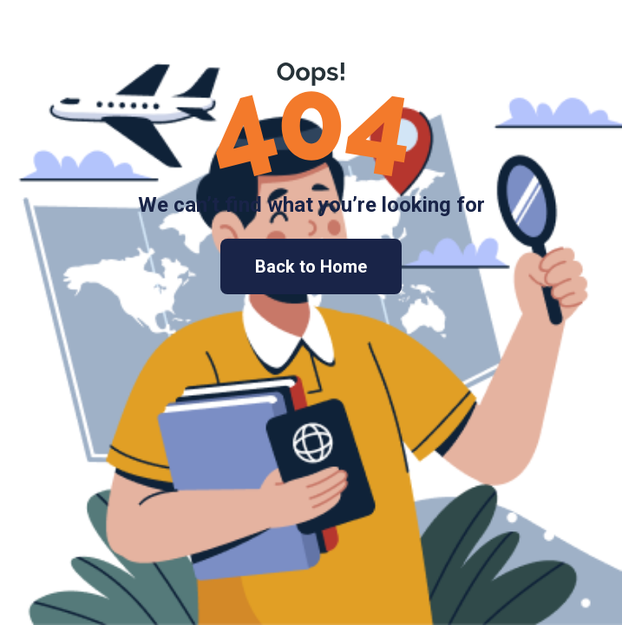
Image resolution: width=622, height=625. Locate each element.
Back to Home (311, 266)
